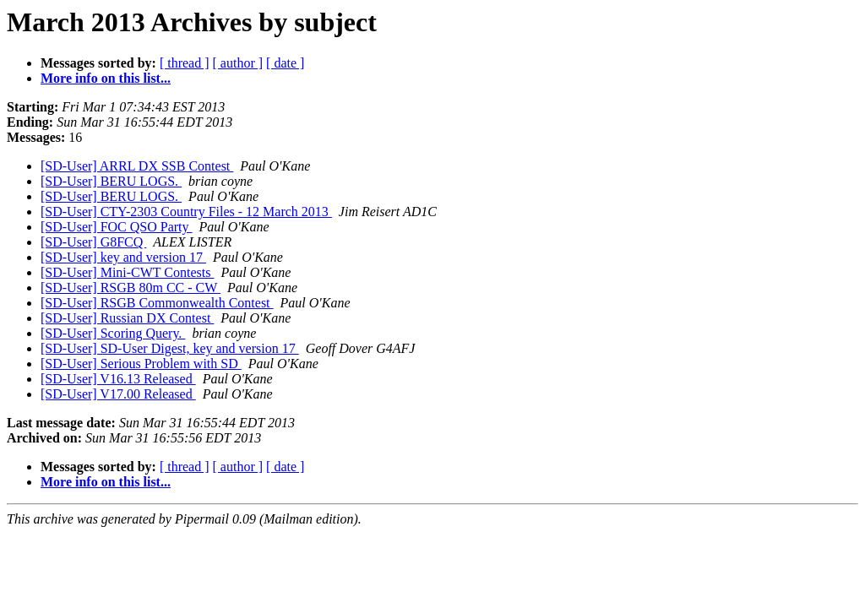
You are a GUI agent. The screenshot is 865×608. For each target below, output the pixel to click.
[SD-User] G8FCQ (93, 242)
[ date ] (285, 63)
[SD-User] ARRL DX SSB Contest (137, 166)
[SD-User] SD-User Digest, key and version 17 (170, 348)
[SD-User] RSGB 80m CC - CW (130, 287)
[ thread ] (184, 63)
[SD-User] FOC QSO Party (117, 227)
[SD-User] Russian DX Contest (127, 318)
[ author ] (238, 63)
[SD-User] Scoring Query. (113, 333)
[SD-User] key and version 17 (123, 257)
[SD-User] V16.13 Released (118, 379)
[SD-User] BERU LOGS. (111, 181)
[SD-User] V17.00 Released (118, 394)
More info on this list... (106, 78)
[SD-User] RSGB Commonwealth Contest (157, 303)
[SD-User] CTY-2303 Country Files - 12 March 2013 (186, 211)
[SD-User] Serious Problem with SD (141, 363)
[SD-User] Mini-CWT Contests (127, 272)
